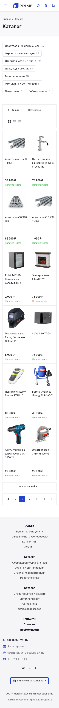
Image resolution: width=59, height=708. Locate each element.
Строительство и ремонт (23, 61)
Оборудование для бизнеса (24, 45)
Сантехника (13, 91)
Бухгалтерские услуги (29, 531)
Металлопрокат (17, 76)
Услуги (29, 526)
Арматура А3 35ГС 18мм (16, 161)
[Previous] (46, 499)
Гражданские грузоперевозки (29, 536)
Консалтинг (29, 541)
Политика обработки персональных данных (29, 700)
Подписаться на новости (29, 681)
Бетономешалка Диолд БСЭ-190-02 (43, 393)
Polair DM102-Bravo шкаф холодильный (13, 279)
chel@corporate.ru (17, 646)
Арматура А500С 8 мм (16, 219)
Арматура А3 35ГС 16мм (43, 219)
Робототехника (39, 91)
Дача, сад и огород (19, 68)
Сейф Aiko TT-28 (41, 333)
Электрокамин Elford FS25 (41, 277)
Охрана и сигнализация (22, 53)
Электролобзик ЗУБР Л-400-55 (41, 451)
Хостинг (29, 546)
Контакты (29, 619)
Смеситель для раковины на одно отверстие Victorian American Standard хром (43, 163)
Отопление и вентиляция (22, 83)
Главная (7, 19)
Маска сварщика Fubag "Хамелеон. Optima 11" (15, 337)
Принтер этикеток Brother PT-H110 (15, 393)
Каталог (29, 557)
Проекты (29, 624)
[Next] (52, 499)
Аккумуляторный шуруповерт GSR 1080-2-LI (15, 453)
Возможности (29, 630)
